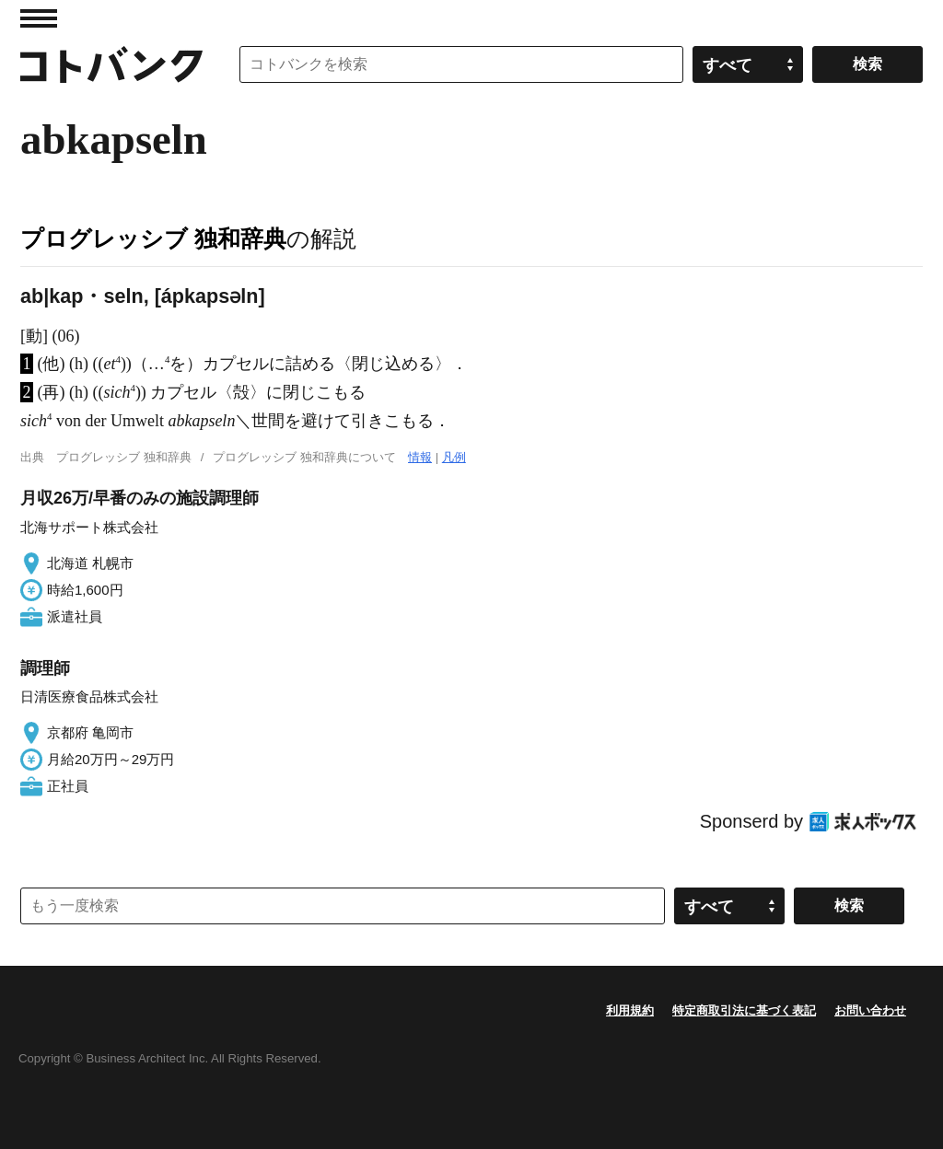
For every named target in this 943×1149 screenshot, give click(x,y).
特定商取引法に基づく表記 (744, 1010)
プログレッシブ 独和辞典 (153, 238)
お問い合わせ (870, 1010)
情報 (420, 457)
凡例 (454, 457)
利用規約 (630, 1010)
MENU (38, 18)
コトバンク (111, 64)
